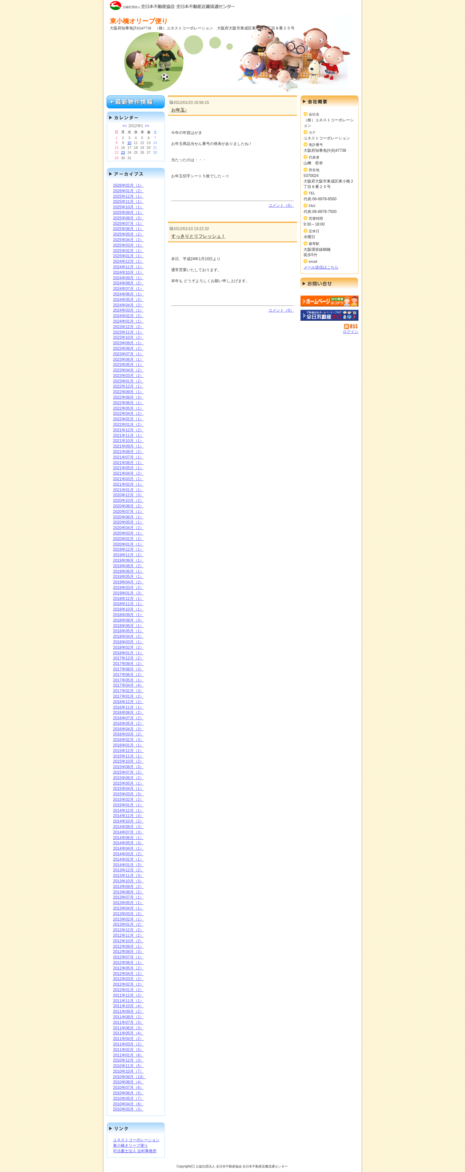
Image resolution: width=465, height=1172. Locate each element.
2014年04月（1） (128, 848)
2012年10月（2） (128, 941)
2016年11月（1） (128, 707)
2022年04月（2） (128, 413)
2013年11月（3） (128, 875)
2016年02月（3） (128, 739)
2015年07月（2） (128, 772)
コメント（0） (281, 205)
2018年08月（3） (128, 620)
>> (147, 126)
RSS (351, 326)
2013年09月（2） (128, 886)
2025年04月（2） (128, 240)
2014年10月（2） (128, 821)
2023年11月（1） (128, 332)
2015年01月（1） (128, 805)
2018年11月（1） (128, 604)
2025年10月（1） (128, 207)
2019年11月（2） (128, 555)
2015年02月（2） (128, 799)
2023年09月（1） (128, 343)
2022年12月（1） (128, 386)
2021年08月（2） (128, 451)
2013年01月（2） (128, 924)
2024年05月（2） (128, 299)
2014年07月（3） (128, 832)
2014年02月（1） (128, 859)
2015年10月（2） (128, 761)
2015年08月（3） (128, 767)
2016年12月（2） (128, 702)
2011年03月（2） (128, 1044)
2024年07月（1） (128, 288)
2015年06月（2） (128, 778)
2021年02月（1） (128, 484)
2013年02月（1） (128, 919)
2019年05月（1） (128, 576)
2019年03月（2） (128, 587)
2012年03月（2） (128, 979)
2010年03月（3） (128, 1109)
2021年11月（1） (128, 435)
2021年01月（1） (128, 490)
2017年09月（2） (128, 663)
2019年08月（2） (128, 566)
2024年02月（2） (128, 316)
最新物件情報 (136, 101)
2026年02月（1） (128, 185)
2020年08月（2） (128, 506)
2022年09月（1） (128, 392)
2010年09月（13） (129, 1077)
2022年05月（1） (128, 408)
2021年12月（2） (128, 430)
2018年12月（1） (128, 598)
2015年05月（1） (128, 783)
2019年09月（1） (128, 560)
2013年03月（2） (128, 914)
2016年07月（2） (128, 718)
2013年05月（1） (128, 903)
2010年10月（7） (128, 1071)
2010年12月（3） (128, 1060)
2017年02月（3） (128, 691)
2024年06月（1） (128, 294)
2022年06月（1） (128, 403)
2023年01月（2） (128, 381)
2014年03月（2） (128, 854)
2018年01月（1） (128, 653)
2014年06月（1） (128, 837)
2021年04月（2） (128, 473)
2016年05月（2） (128, 723)
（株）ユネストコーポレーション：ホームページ (329, 300)
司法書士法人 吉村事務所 (135, 1151)
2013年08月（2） (128, 892)
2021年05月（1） (128, 468)
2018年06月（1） (128, 626)
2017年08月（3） (128, 669)
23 (123, 152)
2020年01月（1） (128, 544)
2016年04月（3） (128, 729)
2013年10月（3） (128, 881)
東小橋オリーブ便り (130, 1145)
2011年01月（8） (128, 1055)
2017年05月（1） (128, 680)
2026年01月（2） (128, 191)
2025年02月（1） (128, 251)
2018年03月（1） (128, 642)
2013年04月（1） (128, 908)
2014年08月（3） (128, 826)
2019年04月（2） (128, 582)
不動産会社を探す (329, 315)
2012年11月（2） (128, 935)
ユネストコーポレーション (136, 1140)
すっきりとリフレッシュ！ (198, 236)
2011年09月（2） (128, 1011)
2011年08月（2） (128, 1017)
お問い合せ (329, 285)
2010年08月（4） (128, 1082)
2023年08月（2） (128, 348)
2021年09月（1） (128, 446)
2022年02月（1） (128, 419)
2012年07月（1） (128, 957)
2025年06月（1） (128, 229)
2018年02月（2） (128, 647)
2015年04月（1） (128, 788)
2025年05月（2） (128, 234)
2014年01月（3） (128, 865)
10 (129, 143)
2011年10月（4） (128, 1006)
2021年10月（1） (128, 440)
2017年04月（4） (128, 685)
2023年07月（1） (128, 354)
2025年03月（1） (128, 245)
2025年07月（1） (128, 223)
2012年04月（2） (128, 973)
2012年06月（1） (128, 962)
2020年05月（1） (128, 522)
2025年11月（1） (128, 201)
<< (124, 126)
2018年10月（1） (128, 609)
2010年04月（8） (128, 1104)
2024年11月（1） (128, 267)
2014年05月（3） (128, 843)
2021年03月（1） (128, 479)
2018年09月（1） (128, 615)
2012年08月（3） (128, 951)
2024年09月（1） (128, 278)
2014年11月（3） (128, 815)
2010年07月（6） (128, 1087)
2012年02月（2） (128, 984)
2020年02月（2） (128, 538)
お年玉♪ (179, 110)
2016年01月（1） (128, 745)
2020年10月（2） (128, 500)
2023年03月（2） (128, 375)
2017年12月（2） (128, 658)
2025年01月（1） (128, 256)
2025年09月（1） (128, 212)
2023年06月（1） (128, 359)
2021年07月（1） (128, 457)
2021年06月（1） (128, 462)
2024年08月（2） (128, 283)
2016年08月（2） (128, 712)
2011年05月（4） (128, 1033)
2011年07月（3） (128, 1022)
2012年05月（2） (128, 968)
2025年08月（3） (128, 218)
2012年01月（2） (128, 990)
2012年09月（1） (128, 946)
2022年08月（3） (128, 397)
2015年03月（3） (128, 794)
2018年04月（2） (128, 636)
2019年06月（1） (128, 571)
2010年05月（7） (128, 1098)
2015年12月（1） (128, 750)
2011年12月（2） (128, 995)
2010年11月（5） (128, 1066)
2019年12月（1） (128, 549)
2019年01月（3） (128, 593)
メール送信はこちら (321, 267)
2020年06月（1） (128, 517)
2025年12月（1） (128, 196)
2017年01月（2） (128, 696)
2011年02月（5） (128, 1049)
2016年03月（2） (128, 734)
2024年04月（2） (128, 305)
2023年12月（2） (128, 327)
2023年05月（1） (128, 364)
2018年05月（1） (128, 631)
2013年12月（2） (128, 870)
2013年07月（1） (128, 897)
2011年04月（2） (128, 1038)
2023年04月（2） (128, 370)
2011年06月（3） (128, 1028)
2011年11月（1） (128, 1001)
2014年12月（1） (128, 810)
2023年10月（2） (128, 337)
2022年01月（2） (128, 424)
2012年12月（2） (128, 930)
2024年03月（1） (128, 310)
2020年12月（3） (128, 495)
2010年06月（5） (128, 1093)
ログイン (350, 331)
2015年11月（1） (128, 756)
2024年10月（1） (128, 272)
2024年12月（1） (128, 261)
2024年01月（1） (128, 321)
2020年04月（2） (128, 527)
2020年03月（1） (128, 533)
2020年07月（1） (128, 511)
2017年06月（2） (128, 674)
